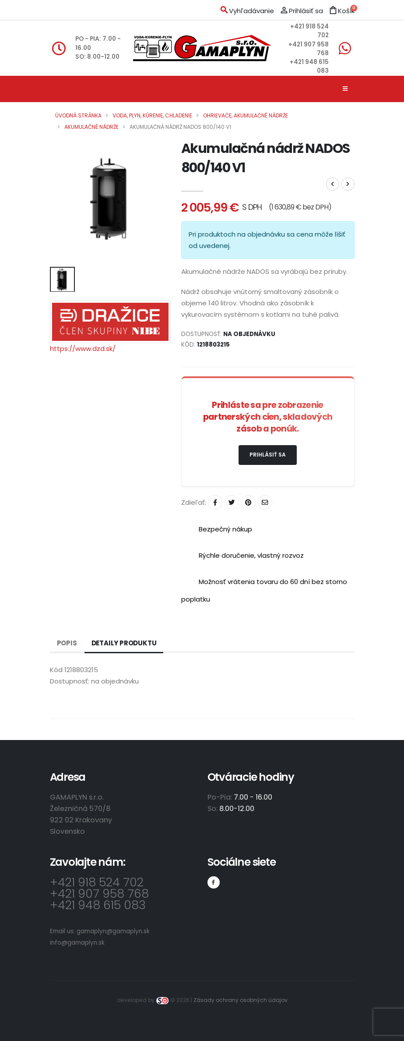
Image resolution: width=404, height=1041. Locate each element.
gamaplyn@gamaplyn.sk (113, 931)
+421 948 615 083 (98, 905)
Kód (56, 669)
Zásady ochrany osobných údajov (240, 1000)
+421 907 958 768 (99, 893)
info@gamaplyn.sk (77, 942)
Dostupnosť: (69, 681)
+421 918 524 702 (97, 882)
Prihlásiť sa (267, 454)
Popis (67, 643)
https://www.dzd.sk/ (83, 348)
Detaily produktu (124, 643)
